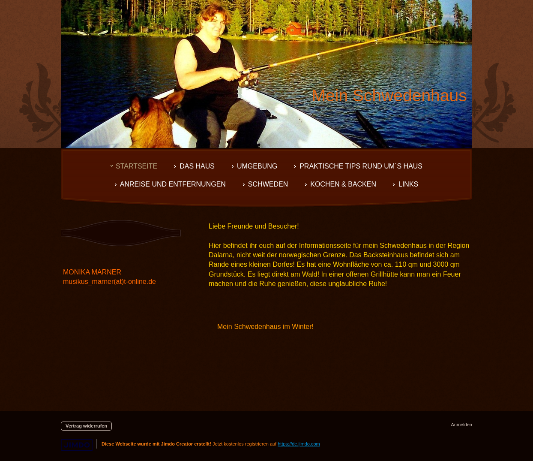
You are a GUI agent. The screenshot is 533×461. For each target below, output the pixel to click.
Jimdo (77, 445)
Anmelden (461, 424)
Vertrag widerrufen (86, 425)
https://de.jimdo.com (299, 443)
